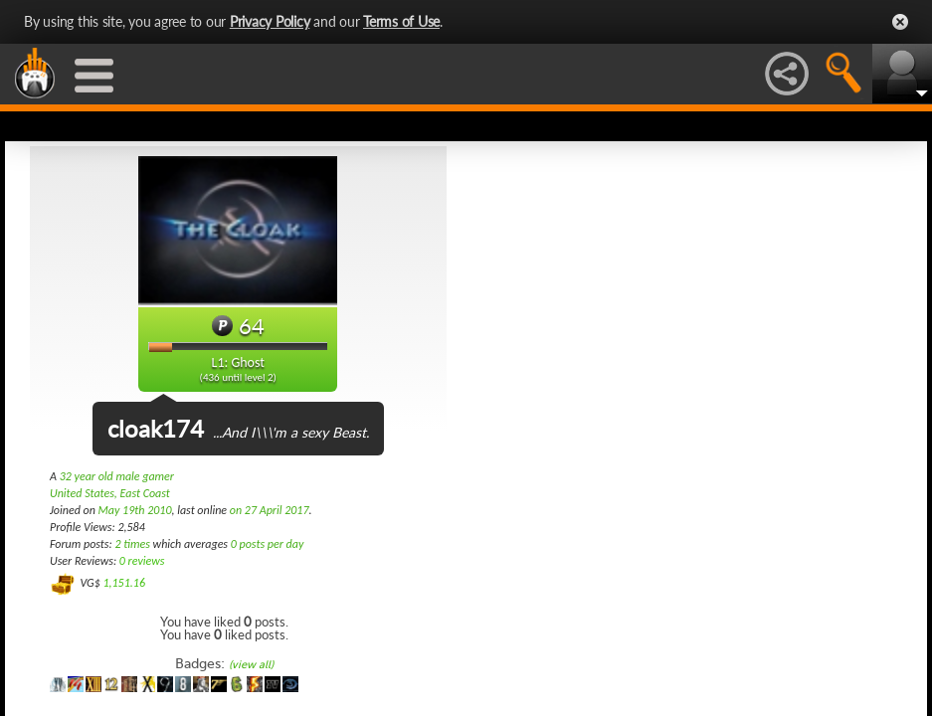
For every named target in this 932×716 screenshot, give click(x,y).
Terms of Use (401, 21)
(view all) (251, 664)
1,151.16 (123, 583)
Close (900, 22)
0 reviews (142, 561)
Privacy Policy (270, 21)
